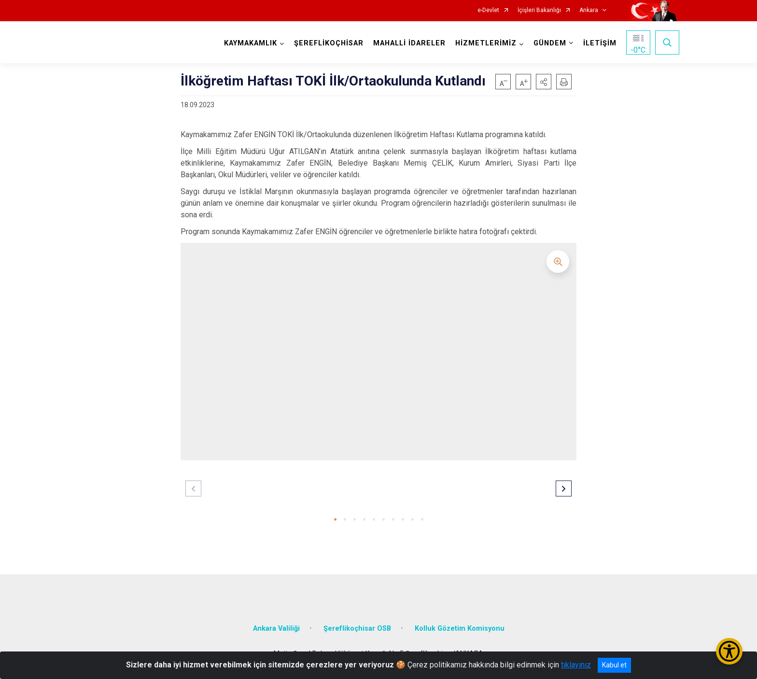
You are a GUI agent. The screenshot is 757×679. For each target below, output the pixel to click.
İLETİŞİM (600, 43)
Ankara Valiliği (276, 628)
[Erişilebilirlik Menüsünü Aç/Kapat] (729, 651)
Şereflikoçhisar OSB (357, 628)
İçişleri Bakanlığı (539, 10)
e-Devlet (488, 10)
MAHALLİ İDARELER (409, 43)
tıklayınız (576, 664)
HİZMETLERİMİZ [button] (486, 43)
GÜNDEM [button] (549, 43)
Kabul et (614, 665)
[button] (543, 81)
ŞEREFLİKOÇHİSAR (329, 43)
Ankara (588, 10)
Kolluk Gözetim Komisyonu (460, 628)
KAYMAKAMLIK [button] (250, 43)
